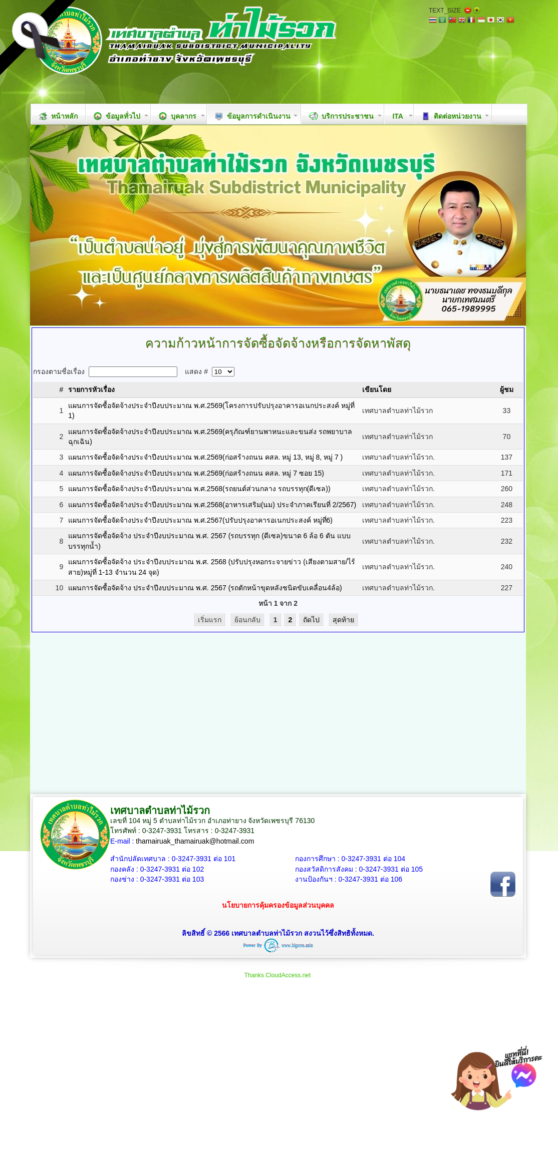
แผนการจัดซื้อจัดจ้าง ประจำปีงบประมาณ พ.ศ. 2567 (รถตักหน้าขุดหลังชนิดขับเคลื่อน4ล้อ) (205, 588)
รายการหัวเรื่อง (91, 390)
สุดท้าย (343, 620)
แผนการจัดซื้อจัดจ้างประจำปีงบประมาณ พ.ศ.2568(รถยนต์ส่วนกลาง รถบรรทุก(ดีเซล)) (199, 489)
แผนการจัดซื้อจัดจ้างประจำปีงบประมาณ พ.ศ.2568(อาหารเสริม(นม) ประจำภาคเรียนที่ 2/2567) (212, 505)
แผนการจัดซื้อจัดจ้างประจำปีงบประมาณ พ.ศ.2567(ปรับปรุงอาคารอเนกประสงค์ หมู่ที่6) (200, 520)
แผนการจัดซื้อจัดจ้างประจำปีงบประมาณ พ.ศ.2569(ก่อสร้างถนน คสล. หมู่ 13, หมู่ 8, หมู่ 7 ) (205, 457)
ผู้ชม (506, 390)
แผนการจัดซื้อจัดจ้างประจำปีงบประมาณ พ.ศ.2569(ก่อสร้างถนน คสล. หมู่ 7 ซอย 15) (196, 473)
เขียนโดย (376, 390)
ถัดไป (311, 620)
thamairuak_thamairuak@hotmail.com (195, 841)
